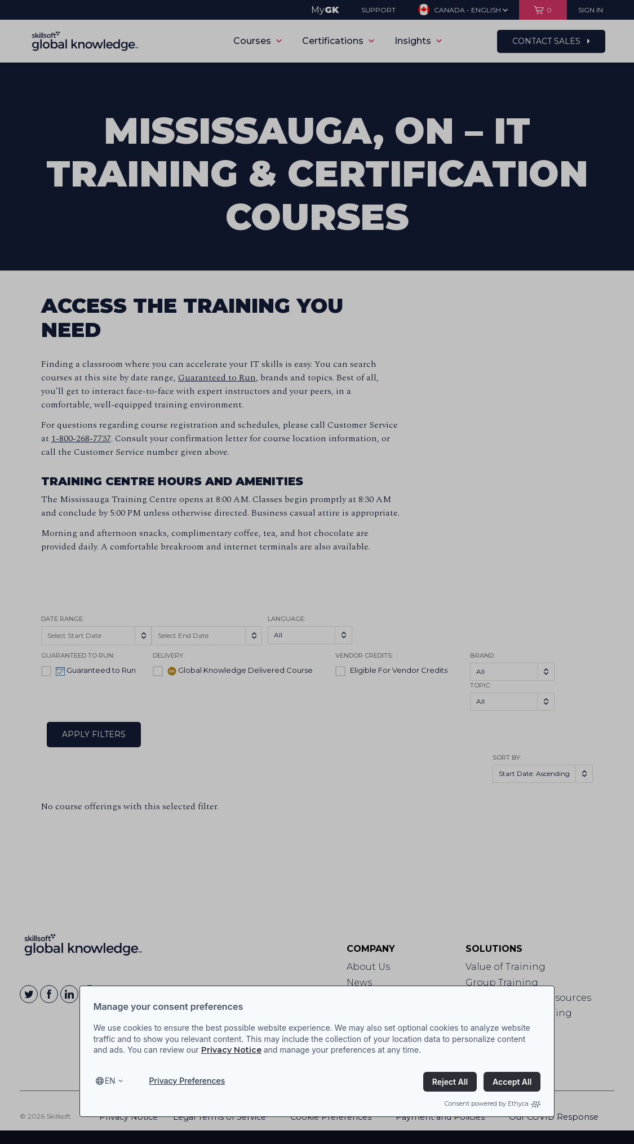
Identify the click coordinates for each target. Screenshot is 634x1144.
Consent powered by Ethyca (492, 1103)
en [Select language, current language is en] (110, 1080)
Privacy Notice (231, 1050)
